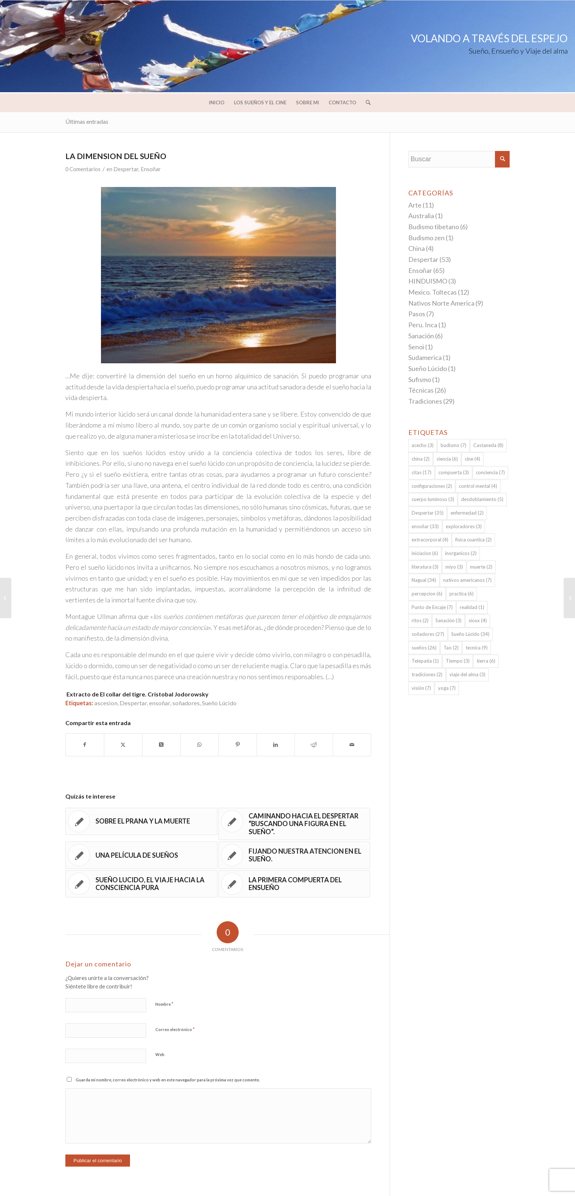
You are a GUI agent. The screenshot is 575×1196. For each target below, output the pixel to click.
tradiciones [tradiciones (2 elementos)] (427, 674)
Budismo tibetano (433, 227)
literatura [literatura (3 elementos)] (425, 567)
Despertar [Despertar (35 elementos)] (428, 513)
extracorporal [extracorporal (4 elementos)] (430, 540)
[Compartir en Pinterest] (238, 745)
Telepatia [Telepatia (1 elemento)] (425, 661)
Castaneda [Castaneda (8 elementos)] (488, 445)
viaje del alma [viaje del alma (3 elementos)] (467, 674)
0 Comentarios (83, 169)
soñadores (186, 702)
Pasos (416, 314)
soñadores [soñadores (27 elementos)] (428, 634)
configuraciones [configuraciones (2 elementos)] (432, 486)
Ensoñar (151, 169)
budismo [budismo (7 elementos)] (453, 445)
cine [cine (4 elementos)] (472, 459)
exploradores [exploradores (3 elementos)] (464, 526)
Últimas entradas (86, 121)
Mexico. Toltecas (432, 292)
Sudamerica (425, 357)
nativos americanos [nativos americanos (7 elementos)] (467, 580)
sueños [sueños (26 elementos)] (424, 648)
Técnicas (421, 390)
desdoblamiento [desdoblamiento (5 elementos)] (482, 499)
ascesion (105, 702)
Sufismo (419, 379)
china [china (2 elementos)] (421, 459)
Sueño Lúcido (219, 702)
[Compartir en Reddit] (314, 745)
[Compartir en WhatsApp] (199, 745)
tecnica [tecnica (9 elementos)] (477, 648)
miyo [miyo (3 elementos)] (454, 567)
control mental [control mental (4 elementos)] (478, 486)
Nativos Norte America (441, 303)
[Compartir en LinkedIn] (276, 745)
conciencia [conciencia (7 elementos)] (490, 472)
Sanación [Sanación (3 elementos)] (448, 620)
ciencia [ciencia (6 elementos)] (447, 459)
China (416, 248)
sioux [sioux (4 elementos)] (478, 620)
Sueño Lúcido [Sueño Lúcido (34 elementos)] (470, 634)
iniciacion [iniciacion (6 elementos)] (425, 553)
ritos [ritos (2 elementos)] (420, 620)
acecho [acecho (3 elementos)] (423, 445)
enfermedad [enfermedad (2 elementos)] (467, 513)
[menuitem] (216, 102)
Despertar (125, 169)
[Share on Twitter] (161, 745)
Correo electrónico (175, 1029)
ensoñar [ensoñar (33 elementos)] (425, 526)
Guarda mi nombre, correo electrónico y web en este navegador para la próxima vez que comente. (168, 1079)
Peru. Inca (422, 325)
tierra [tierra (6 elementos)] (486, 661)
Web (159, 1054)
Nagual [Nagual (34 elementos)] (424, 580)
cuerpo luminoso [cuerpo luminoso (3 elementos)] (433, 499)
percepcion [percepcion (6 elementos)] (427, 594)
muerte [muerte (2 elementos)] (481, 567)
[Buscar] (365, 102)
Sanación (421, 336)
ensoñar (159, 702)
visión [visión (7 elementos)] (421, 688)
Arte (415, 205)
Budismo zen (426, 238)
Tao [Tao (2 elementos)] (451, 648)
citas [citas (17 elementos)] (421, 472)
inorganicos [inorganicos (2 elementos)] (461, 553)
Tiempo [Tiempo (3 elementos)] (458, 661)
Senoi (416, 347)
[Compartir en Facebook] (85, 745)
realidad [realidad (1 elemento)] (472, 607)
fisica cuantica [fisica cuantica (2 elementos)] (473, 540)
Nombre (164, 1004)
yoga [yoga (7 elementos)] (447, 688)
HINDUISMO (427, 281)
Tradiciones (425, 401)
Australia (421, 216)
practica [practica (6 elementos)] (461, 594)
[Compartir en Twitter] (123, 745)
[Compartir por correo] (352, 745)
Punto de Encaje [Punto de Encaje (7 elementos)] (432, 607)
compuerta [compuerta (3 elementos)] (453, 472)
